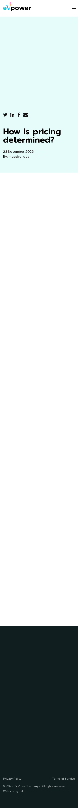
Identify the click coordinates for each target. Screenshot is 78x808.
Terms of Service (63, 779)
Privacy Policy (12, 779)
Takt (22, 791)
